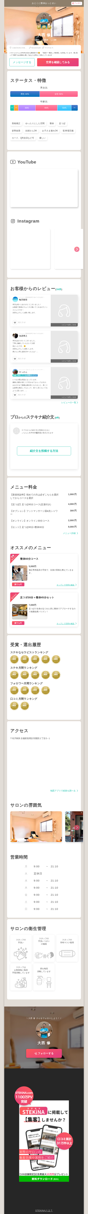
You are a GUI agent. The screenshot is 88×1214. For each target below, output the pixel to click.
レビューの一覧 (68, 402)
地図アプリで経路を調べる (63, 791)
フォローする (46, 1053)
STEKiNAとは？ (44, 1210)
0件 (57, 418)
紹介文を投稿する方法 (44, 450)
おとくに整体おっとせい (44, 3)
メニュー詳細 (69, 533)
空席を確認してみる (58, 62)
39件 (58, 289)
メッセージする (22, 62)
